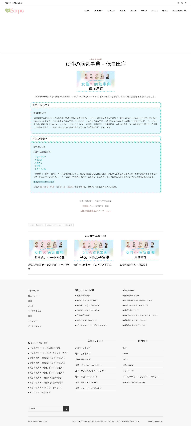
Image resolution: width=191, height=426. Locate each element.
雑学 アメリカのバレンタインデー (90, 371)
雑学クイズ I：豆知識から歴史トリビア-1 (47, 358)
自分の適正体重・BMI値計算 (136, 305)
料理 (30, 316)
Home (87, 10)
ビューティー (33, 295)
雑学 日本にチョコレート (86, 382)
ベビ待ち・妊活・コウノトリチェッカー (141, 315)
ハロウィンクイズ (82, 348)
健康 (30, 300)
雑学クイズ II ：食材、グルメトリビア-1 (46, 367)
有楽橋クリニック (89, 206)
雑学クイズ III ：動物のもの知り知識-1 (46, 377)
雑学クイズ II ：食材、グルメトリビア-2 (46, 372)
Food (144, 10)
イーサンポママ (34, 326)
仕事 (31, 306)
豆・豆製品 (68, 187)
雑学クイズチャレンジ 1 (86, 320)
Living (133, 10)
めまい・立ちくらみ (54, 225)
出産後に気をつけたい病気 (87, 310)
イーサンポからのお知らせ (134, 382)
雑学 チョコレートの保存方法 (88, 388)
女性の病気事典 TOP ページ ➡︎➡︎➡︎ (95, 211)
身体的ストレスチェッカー (135, 325)
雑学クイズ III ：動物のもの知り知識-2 (46, 382)
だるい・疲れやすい (36, 225)
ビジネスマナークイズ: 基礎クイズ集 (45, 348)
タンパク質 (43, 187)
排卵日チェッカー (131, 295)
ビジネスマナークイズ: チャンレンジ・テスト (48, 353)
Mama (155, 10)
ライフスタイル (34, 311)
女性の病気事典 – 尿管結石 (134, 264)
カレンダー (34, 321)
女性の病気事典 (95, 59)
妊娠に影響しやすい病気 (87, 300)
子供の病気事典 (83, 315)
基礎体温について (131, 310)
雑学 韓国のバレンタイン (86, 376)
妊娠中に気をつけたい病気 (87, 305)
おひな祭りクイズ (82, 359)
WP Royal (43, 421)
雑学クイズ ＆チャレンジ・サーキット (45, 387)
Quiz (164, 10)
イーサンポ (34, 290)
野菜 (52, 187)
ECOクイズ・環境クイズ (39, 392)
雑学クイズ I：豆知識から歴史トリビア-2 (47, 363)
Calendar (177, 10)
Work (123, 10)
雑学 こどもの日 (82, 353)
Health (111, 10)
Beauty (99, 10)
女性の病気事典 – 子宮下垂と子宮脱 (92, 264)
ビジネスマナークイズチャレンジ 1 (91, 325)
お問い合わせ (17, 3)
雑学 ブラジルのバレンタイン (88, 365)
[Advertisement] (96, 33)
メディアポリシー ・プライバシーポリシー (141, 376)
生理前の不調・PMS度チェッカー (138, 300)
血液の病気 (68, 225)
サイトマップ (128, 371)
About (8, 3)
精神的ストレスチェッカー (135, 320)
